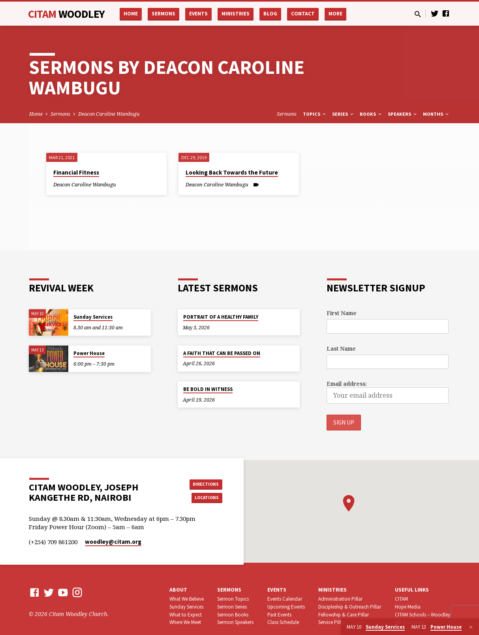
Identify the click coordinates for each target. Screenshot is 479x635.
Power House (89, 353)
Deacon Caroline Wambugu (108, 114)
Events (198, 13)
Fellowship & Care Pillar (343, 615)
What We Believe (186, 599)
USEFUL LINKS (412, 590)
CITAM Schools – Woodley (422, 615)
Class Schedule (283, 623)
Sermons (163, 13)
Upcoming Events (286, 607)
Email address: (347, 383)
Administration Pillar (340, 599)
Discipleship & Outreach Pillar (349, 607)
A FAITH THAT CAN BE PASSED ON (221, 353)
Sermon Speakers (235, 623)
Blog (270, 13)
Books (371, 114)
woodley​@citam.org (113, 542)
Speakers (403, 114)
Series (343, 114)
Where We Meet (185, 623)
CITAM (66, 14)
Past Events (279, 615)
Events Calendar (284, 599)
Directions (202, 483)
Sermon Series (232, 607)
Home (131, 13)
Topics (315, 114)
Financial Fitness (76, 172)
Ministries (236, 13)
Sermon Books (232, 615)
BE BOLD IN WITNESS (208, 389)
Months (436, 114)
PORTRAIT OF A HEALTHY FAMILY (220, 317)
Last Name (341, 348)
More (335, 13)
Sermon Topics (233, 599)
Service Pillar (331, 623)
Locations (202, 498)
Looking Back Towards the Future (232, 172)
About (178, 590)
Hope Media (408, 607)
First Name (342, 313)
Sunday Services (93, 317)
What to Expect (185, 615)
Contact (303, 13)
